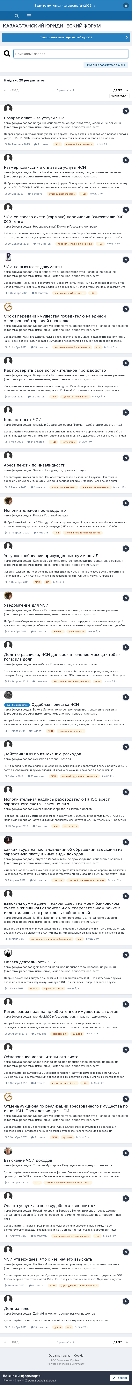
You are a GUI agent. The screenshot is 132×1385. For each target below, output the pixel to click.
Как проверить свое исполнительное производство (55, 370)
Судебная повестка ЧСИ (55, 704)
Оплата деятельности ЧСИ (30, 962)
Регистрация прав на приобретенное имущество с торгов (61, 1011)
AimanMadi (40, 664)
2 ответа (41, 144)
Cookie (79, 1355)
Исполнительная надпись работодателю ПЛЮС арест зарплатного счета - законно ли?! (57, 801)
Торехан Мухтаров (46, 1165)
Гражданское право (83, 226)
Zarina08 (39, 1313)
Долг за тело (16, 1308)
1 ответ (35, 730)
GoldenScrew (42, 325)
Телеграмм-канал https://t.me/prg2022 (63, 5)
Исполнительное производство (35, 510)
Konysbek (39, 560)
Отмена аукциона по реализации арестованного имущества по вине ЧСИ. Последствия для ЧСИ (66, 1108)
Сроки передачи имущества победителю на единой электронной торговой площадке (55, 318)
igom (36, 967)
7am (36, 271)
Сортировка (119, 96)
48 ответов (42, 243)
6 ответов (39, 1235)
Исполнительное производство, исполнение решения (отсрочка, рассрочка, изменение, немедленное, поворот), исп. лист (62, 1214)
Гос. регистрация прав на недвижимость (82, 1016)
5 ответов (39, 631)
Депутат (39, 859)
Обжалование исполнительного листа (41, 1057)
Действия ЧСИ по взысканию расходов (42, 754)
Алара (37, 1061)
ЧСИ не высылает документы (33, 267)
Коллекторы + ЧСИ (22, 419)
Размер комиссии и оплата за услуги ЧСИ (45, 167)
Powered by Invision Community (66, 1363)
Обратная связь (59, 1355)
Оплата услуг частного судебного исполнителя (50, 1205)
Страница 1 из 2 (66, 90)
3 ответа (40, 826)
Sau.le (37, 470)
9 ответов (40, 292)
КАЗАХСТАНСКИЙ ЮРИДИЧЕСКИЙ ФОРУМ (52, 26)
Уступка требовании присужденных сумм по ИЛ (51, 555)
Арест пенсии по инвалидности (34, 465)
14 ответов (35, 441)
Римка (37, 515)
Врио (36, 709)
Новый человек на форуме (51, 1210)
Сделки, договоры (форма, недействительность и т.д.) (84, 424)
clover (37, 809)
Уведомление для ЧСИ (26, 605)
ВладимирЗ (40, 375)
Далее (117, 90)
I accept (119, 1377)
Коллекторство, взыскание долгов (73, 664)
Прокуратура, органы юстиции (65, 470)
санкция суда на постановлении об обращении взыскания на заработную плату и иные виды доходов (63, 851)
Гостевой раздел (56, 515)
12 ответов (36, 396)
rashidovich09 (42, 1016)
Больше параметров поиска (106, 64)
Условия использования (40, 1380)
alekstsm (38, 759)
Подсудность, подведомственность (87, 1165)
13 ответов (39, 347)
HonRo (37, 1264)
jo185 (36, 917)
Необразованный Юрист (49, 226)
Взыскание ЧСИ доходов (28, 1160)
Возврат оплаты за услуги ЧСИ (34, 118)
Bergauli (38, 123)
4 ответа (35, 193)
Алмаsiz (38, 424)
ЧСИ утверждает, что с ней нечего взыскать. (48, 1259)
